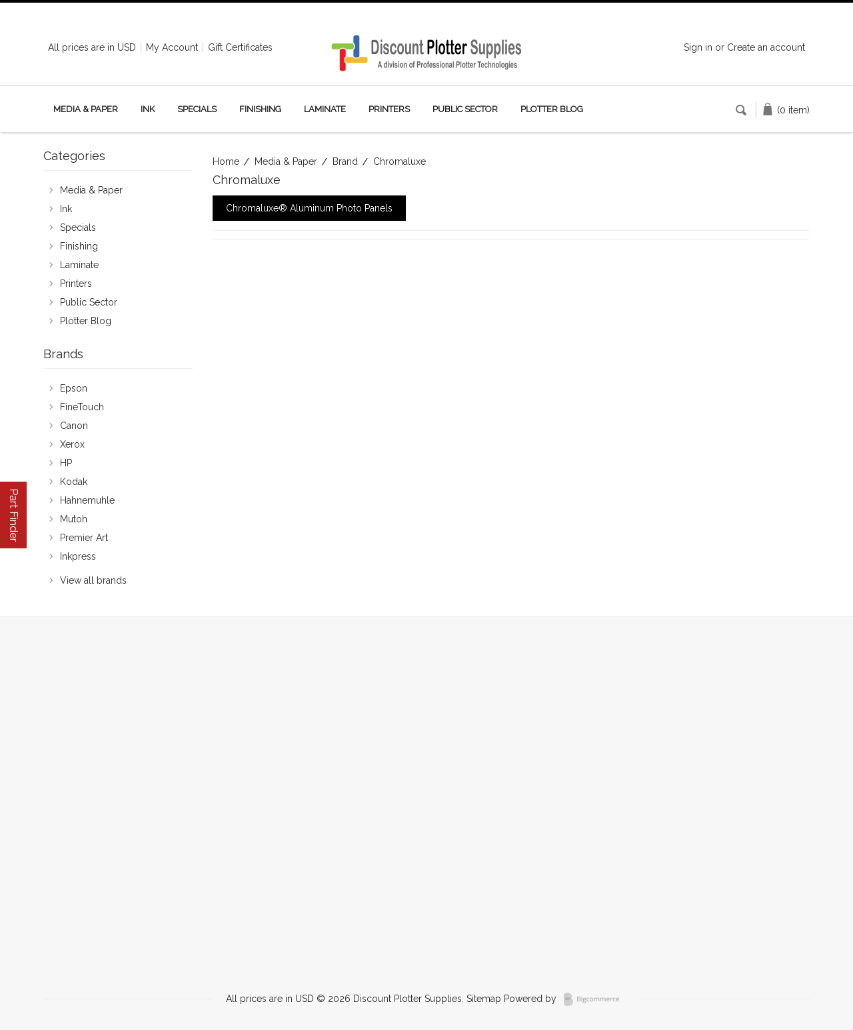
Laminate (325, 109)
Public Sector (465, 109)
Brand (345, 161)
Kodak (73, 481)
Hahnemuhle (87, 500)
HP (66, 463)
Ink (148, 109)
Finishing (260, 109)
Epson (73, 388)
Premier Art (84, 537)
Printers (389, 109)
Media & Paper (85, 109)
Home (226, 161)
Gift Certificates (240, 47)
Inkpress (78, 556)
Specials (197, 109)
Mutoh (73, 519)
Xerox (72, 444)
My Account (172, 47)
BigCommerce (595, 999)
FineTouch (82, 407)
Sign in (698, 47)
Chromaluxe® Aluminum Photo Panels (309, 208)
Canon (74, 425)
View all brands (93, 580)
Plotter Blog (551, 109)
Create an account (766, 47)
